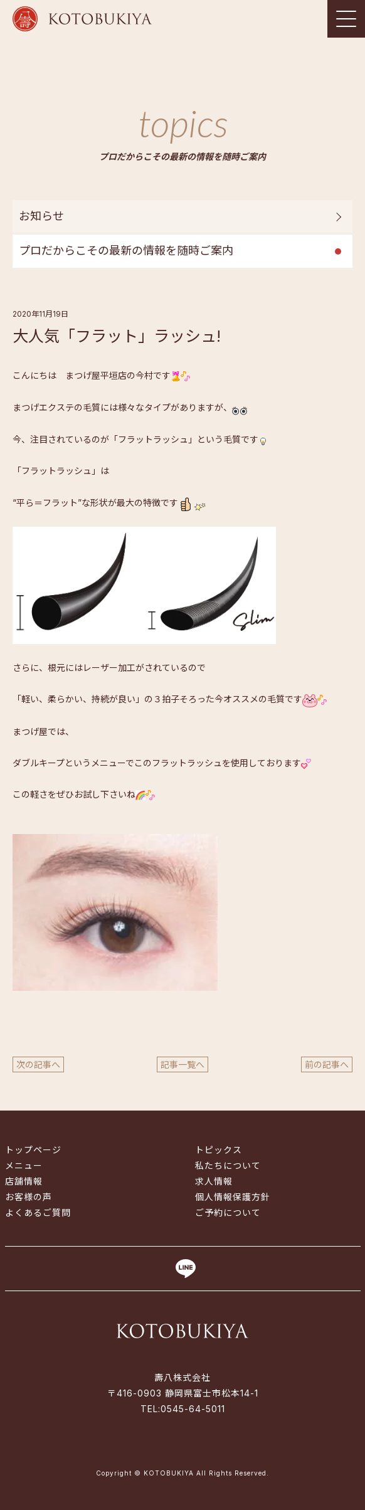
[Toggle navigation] (346, 19)
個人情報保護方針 (232, 1196)
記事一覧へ (182, 1064)
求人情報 (214, 1181)
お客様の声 (28, 1196)
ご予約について (228, 1212)
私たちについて (228, 1165)
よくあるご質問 (38, 1212)
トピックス (218, 1149)
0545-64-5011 (193, 1408)
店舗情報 (24, 1181)
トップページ (33, 1149)
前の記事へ (327, 1064)
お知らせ (41, 216)
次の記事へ (38, 1064)
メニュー (24, 1165)
